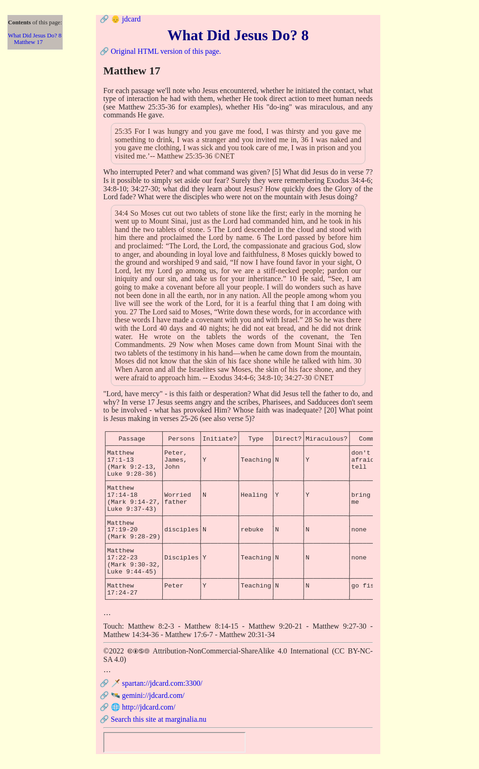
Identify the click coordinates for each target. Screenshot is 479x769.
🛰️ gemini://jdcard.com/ (148, 695)
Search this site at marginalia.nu (159, 719)
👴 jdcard (126, 19)
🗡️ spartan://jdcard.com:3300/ (157, 683)
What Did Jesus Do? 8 (34, 35)
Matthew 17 (28, 42)
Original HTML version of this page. (166, 51)
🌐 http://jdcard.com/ (143, 707)
